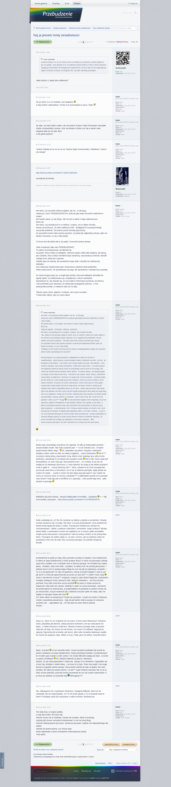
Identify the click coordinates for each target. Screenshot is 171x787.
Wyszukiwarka (100, 763)
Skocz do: (100, 750)
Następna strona (129, 744)
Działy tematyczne (59, 28)
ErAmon (125, 42)
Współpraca (86, 771)
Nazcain (75, 778)
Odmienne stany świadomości (79, 28)
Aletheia (119, 42)
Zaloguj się (133, 3)
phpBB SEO (105, 778)
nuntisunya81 (121, 68)
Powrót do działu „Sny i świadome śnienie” (48, 750)
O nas (76, 771)
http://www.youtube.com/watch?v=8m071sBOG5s (56, 173)
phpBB (92, 778)
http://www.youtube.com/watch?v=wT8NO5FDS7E (79, 499)
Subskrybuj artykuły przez (126, 771)
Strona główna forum (43, 28)
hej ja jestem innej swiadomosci (56, 35)
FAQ (109, 763)
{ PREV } (111, 744)
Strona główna (41, 4)
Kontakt (97, 771)
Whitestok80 (120, 189)
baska (118, 206)
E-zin (67, 4)
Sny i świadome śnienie (101, 28)
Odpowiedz (43, 42)
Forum (77, 4)
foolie (118, 97)
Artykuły (56, 4)
